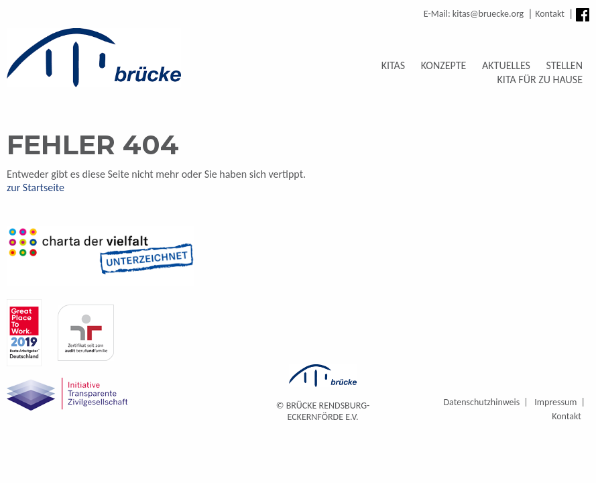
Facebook (582, 14)
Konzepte (444, 65)
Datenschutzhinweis (481, 402)
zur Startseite (35, 187)
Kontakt (549, 13)
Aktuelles (506, 65)
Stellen (564, 65)
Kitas (393, 65)
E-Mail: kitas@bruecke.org (474, 13)
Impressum (555, 402)
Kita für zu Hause (540, 79)
